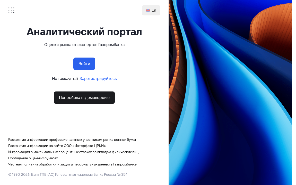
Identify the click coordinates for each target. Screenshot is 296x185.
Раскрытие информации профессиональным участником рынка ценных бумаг (72, 139)
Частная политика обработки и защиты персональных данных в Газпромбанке (72, 164)
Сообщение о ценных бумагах (33, 158)
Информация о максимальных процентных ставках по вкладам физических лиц (73, 152)
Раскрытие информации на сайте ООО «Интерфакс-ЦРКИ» (57, 146)
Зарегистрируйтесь (98, 78)
